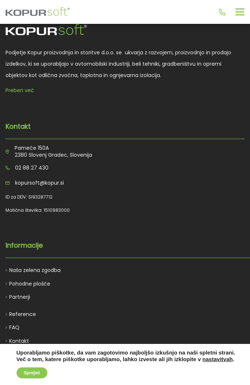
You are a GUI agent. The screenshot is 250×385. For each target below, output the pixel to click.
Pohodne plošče (29, 283)
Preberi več (20, 90)
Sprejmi (32, 372)
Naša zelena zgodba (35, 270)
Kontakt (19, 341)
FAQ (14, 327)
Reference (22, 314)
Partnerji (19, 297)
